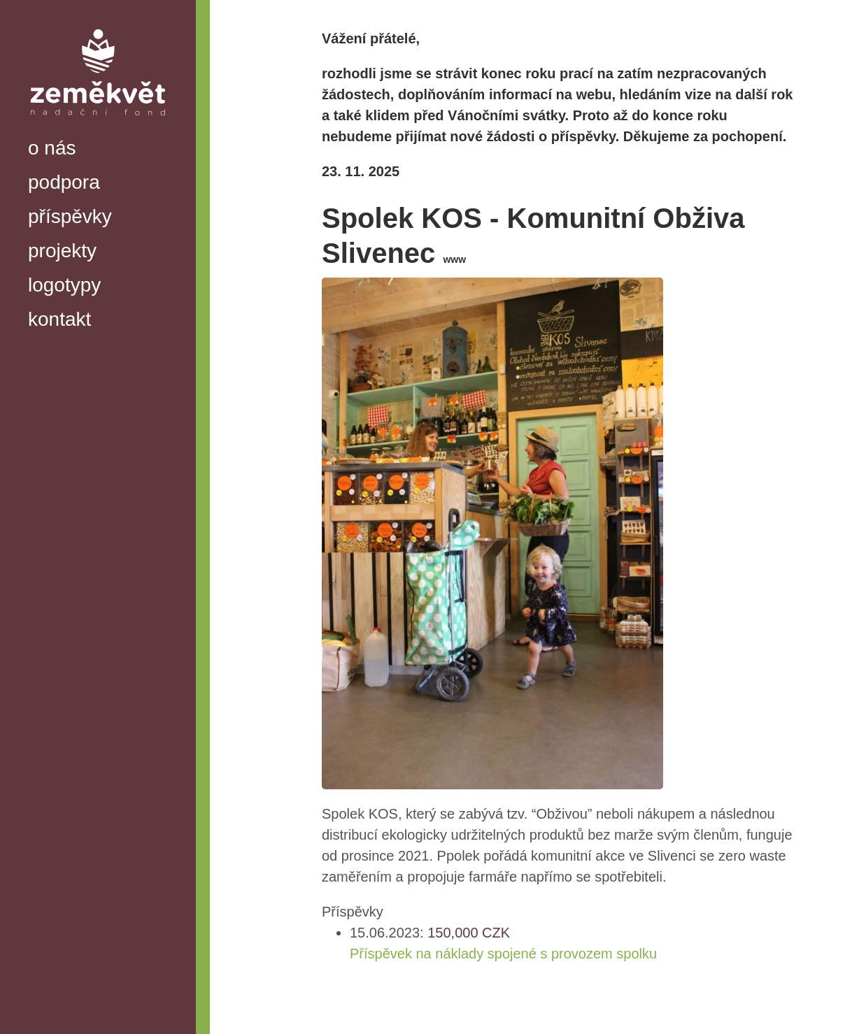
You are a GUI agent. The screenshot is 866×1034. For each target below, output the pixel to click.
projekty (62, 250)
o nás (52, 148)
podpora (64, 182)
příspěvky (70, 216)
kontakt (59, 319)
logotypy (64, 285)
